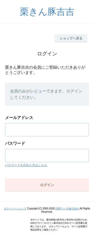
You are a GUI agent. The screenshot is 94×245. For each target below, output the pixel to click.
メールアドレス (19, 117)
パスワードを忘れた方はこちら (26, 165)
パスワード (15, 143)
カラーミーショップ (15, 208)
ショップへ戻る (71, 38)
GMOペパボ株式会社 (67, 208)
